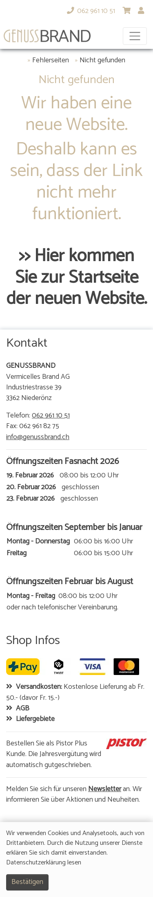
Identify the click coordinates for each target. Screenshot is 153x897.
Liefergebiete (35, 719)
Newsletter (104, 789)
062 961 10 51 (51, 416)
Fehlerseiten (50, 60)
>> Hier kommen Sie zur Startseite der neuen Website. (77, 278)
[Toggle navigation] (135, 36)
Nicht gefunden (102, 60)
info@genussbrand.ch (37, 437)
